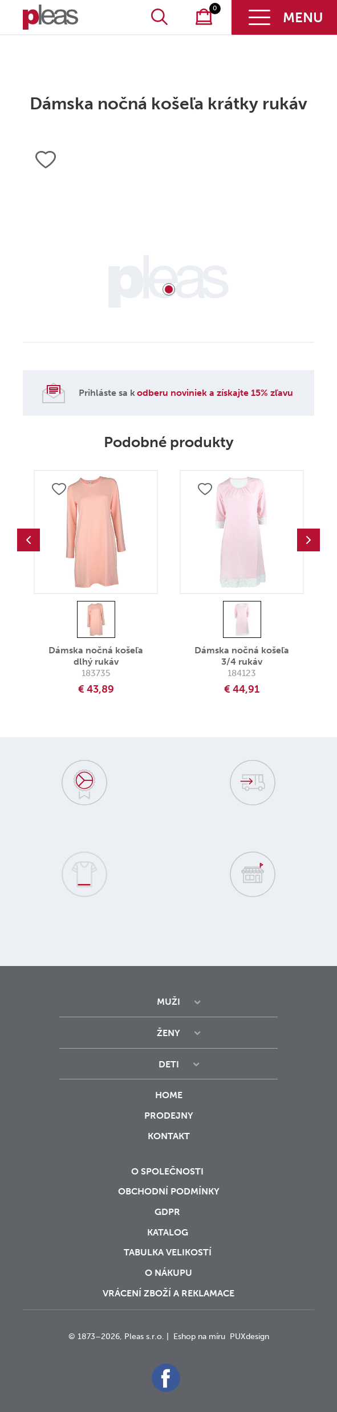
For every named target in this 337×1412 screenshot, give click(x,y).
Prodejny (168, 1115)
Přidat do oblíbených (58, 489)
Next (308, 540)
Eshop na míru (199, 1336)
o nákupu (168, 1272)
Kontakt (169, 1144)
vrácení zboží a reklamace (168, 1293)
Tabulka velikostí (169, 1252)
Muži (168, 1001)
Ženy (168, 1033)
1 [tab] (169, 289)
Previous (28, 540)
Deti (169, 1064)
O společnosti (168, 1171)
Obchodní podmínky (169, 1191)
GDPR (168, 1211)
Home (168, 1095)
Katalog (168, 1232)
